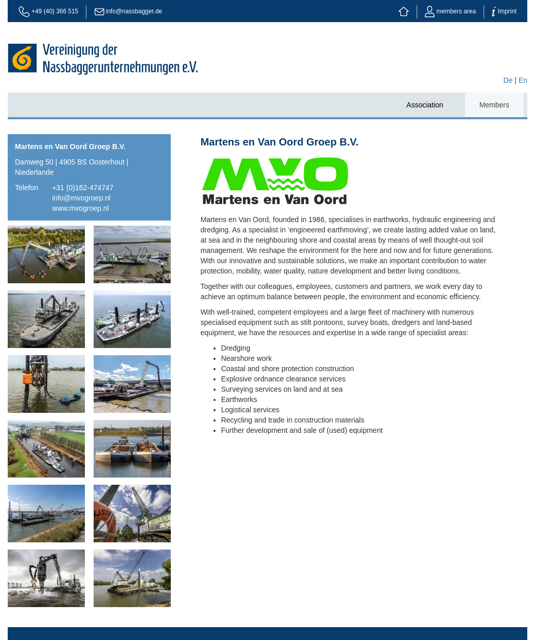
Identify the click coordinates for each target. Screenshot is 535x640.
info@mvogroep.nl (81, 198)
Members (494, 105)
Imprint (504, 11)
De (508, 80)
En (523, 80)
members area (450, 11)
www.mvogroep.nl (80, 208)
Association (424, 105)
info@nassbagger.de (134, 11)
